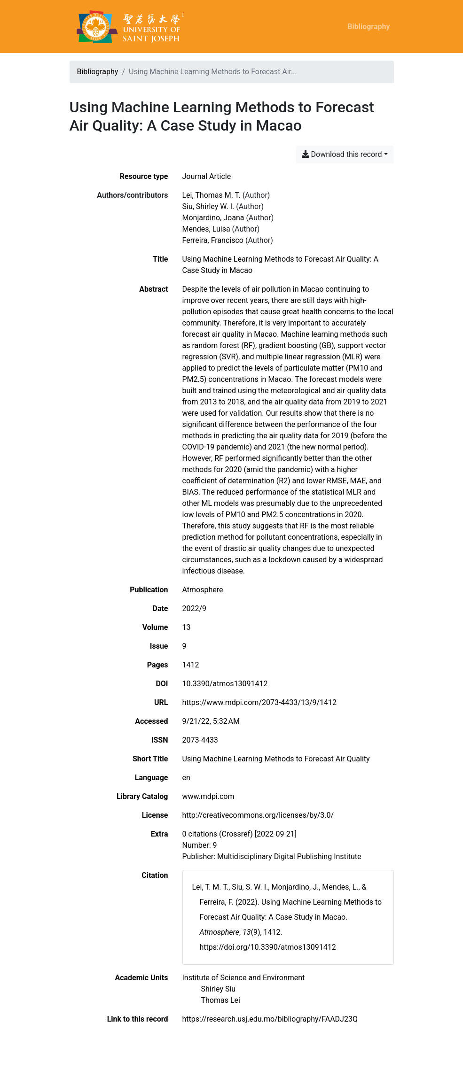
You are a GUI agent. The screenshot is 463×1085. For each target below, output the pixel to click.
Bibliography (368, 26)
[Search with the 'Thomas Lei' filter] (220, 1000)
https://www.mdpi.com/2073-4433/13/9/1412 (259, 702)
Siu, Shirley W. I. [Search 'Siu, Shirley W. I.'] (208, 206)
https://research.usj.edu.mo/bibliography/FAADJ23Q (270, 1019)
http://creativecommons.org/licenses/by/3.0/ (258, 815)
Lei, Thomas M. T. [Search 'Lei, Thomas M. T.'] (211, 195)
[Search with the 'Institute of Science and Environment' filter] (243, 977)
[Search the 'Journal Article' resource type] (206, 176)
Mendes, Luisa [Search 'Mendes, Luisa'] (206, 229)
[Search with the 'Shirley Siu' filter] (218, 988)
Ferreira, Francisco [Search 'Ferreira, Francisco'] (212, 240)
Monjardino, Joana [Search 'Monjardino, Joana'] (213, 217)
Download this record (342, 154)
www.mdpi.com (208, 796)
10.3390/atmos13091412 (225, 683)
